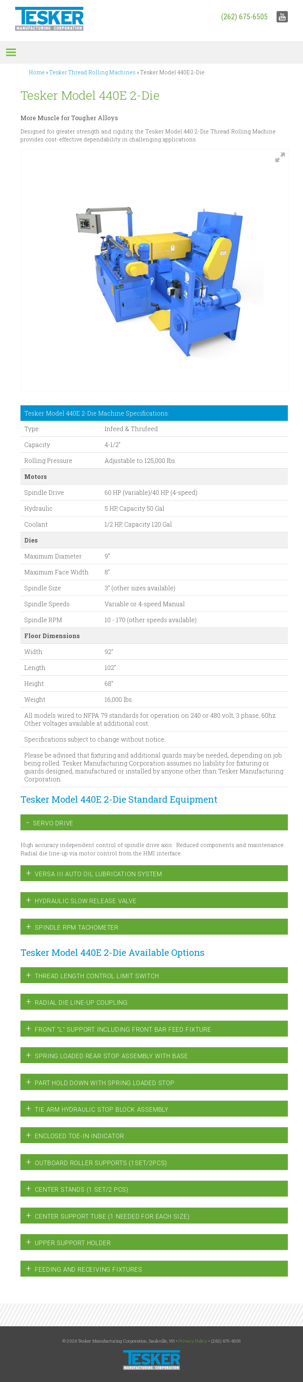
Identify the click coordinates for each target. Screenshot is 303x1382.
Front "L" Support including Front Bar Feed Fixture (118, 1028)
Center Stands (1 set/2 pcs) (77, 1188)
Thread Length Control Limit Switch (92, 975)
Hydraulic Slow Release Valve (81, 900)
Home (37, 72)
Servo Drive (50, 822)
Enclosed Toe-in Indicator (75, 1135)
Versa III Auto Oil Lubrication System (94, 873)
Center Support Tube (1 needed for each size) (108, 1215)
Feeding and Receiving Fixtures (84, 1268)
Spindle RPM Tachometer (72, 926)
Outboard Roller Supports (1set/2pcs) (96, 1162)
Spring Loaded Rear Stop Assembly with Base (107, 1055)
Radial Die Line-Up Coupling (77, 1001)
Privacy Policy (192, 1341)
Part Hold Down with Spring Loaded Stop (100, 1082)
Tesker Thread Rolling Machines (92, 72)
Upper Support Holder (68, 1242)
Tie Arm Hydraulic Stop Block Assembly (97, 1108)
